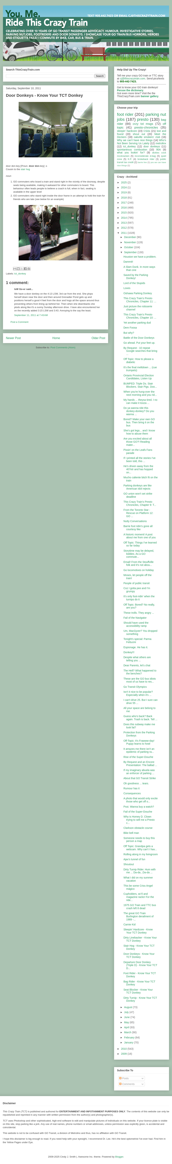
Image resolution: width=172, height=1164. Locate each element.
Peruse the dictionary (130, 90)
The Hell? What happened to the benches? (139, 672)
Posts (124, 1078)
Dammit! (128, 261)
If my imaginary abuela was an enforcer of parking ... (139, 772)
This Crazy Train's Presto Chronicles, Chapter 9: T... (139, 503)
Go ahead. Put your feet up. (139, 342)
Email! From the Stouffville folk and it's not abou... (138, 563)
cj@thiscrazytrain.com (132, 78)
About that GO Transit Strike (139, 778)
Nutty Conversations (135, 521)
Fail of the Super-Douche (137, 811)
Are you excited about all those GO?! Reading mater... (137, 441)
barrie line (142, 162)
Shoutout (128, 864)
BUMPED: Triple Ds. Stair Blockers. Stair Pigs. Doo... (140, 385)
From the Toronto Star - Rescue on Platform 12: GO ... (138, 513)
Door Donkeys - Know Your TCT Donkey (138, 955)
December (130, 237)
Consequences (132, 793)
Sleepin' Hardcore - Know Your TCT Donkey (138, 931)
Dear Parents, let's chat (136, 665)
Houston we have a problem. (139, 256)
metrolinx (161, 143)
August (128, 1007)
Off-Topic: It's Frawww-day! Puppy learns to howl (138, 742)
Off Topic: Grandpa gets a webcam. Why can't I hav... (140, 848)
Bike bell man (131, 832)
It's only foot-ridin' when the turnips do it (139, 598)
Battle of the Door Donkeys (138, 337)
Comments (127, 1084)
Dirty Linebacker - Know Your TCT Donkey (140, 939)
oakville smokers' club (147, 137)
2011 (124, 232)
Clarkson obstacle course (137, 827)
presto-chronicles (146, 127)
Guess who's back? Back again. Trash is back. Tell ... (140, 718)
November (130, 242)
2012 (124, 227)
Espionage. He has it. (135, 647)
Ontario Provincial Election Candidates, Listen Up (138, 377)
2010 (124, 1048)
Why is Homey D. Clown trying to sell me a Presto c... (139, 819)
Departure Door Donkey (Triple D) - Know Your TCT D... (140, 965)
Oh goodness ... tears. (136, 783)
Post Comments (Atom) (62, 347)
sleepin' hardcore (127, 130)
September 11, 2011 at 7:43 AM (31, 315)
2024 (124, 187)
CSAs (147, 130)
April (127, 1027)
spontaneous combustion (132, 149)
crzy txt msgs (143, 124)
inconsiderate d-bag (145, 156)
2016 (124, 207)
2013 (124, 222)
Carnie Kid (129, 924)
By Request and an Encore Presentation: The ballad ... (140, 763)
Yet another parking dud (137, 322)
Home (56, 338)
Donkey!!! (128, 652)
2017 (124, 202)
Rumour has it (131, 788)
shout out (139, 134)
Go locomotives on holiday (138, 570)
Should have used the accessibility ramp (135, 624)
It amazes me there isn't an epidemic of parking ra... (138, 750)
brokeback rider (145, 159)
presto (142, 119)
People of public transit (136, 583)
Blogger (119, 1156)
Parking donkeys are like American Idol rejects (137, 487)
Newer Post (13, 338)
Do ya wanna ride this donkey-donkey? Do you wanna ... (138, 411)
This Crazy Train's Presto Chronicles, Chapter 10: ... (139, 316)
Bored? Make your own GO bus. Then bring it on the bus (139, 422)
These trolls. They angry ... (138, 612)
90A (158, 149)
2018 (124, 197)
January (129, 1042)
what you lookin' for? (131, 152)
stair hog (25, 169)
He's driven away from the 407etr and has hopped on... (138, 469)
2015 (124, 212)
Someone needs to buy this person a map (139, 840)
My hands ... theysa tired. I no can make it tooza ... (140, 401)
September (130, 252)
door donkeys (152, 146)
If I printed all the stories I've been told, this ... (139, 460)
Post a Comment (19, 322)
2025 (124, 182)
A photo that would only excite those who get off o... (140, 800)
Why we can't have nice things (135, 140)
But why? (128, 332)
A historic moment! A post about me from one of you (139, 536)
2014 (124, 217)
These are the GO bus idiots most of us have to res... (139, 680)
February (129, 1037)
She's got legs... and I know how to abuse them (139, 432)
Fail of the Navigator (135, 617)
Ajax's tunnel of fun (134, 859)
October (129, 247)
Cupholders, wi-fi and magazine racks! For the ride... (138, 897)
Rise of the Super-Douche (138, 757)
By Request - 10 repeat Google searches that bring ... (140, 351)
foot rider (125, 114)
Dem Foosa (130, 327)
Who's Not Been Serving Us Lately (141, 142)
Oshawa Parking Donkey (137, 293)
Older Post (98, 338)
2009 (124, 1053)
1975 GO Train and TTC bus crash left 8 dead (139, 907)
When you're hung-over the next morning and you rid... (140, 393)
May (127, 1022)
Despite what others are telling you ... (137, 659)
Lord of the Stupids (134, 283)
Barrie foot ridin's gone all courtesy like (138, 528)
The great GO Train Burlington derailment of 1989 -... (138, 916)
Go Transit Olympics (135, 686)
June (127, 1017)
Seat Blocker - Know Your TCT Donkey (138, 991)
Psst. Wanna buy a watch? (138, 806)
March (128, 1032)
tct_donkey (20, 273)
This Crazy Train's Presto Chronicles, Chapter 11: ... (139, 300)
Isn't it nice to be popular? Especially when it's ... (138, 693)
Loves (126, 288)
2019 (124, 192)
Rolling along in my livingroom (140, 854)
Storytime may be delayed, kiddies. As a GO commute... (138, 553)
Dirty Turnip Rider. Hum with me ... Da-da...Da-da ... (139, 871)
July (126, 1012)
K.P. (130, 159)
